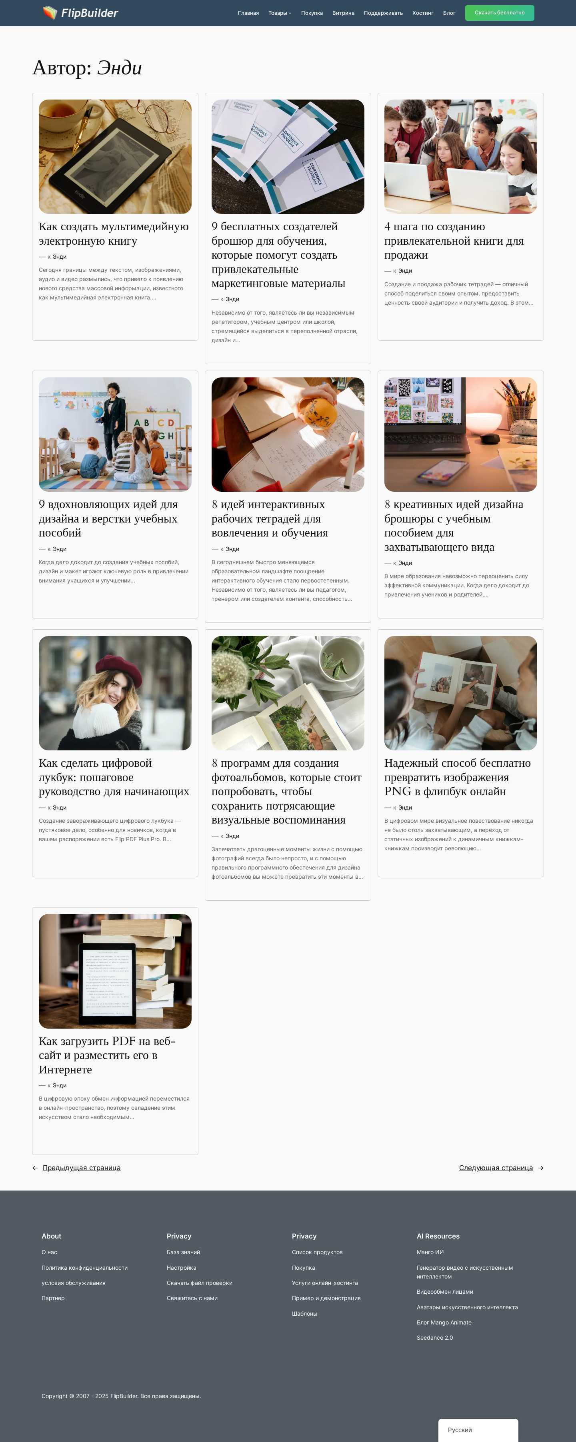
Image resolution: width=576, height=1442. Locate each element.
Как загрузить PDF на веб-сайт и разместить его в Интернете (107, 1056)
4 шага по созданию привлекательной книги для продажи (454, 241)
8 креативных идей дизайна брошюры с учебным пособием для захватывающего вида (454, 526)
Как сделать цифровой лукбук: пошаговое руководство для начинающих (114, 777)
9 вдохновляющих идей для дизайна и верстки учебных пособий (108, 519)
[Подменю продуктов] (290, 12)
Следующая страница (501, 1168)
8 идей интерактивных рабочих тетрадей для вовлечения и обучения (270, 519)
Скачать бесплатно (500, 13)
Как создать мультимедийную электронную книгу (114, 234)
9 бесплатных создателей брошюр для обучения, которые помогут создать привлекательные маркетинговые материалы (279, 255)
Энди (59, 256)
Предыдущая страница (76, 1168)
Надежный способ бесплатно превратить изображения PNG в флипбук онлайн (457, 777)
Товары (277, 13)
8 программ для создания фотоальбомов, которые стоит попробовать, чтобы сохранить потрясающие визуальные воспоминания (287, 792)
